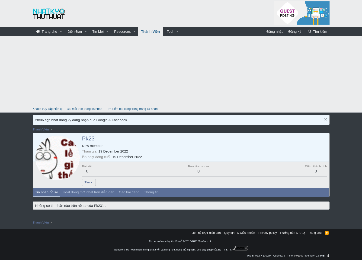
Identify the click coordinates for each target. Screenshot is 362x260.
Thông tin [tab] (151, 192)
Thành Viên (150, 31)
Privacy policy (267, 232)
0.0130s (298, 255)
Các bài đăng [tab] (129, 192)
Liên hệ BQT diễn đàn (206, 232)
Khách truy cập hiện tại (48, 108)
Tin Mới (98, 31)
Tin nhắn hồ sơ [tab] (46, 192)
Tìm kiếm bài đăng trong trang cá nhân (132, 108)
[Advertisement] (181, 70)
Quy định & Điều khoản (239, 232)
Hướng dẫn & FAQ (292, 232)
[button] (61, 31)
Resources (122, 31)
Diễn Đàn (74, 31)
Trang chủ (46, 31)
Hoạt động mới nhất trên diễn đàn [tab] (88, 192)
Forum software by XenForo (181, 241)
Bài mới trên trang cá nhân (84, 108)
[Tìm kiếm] (317, 31)
